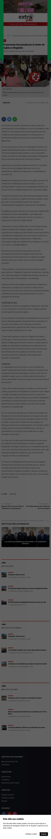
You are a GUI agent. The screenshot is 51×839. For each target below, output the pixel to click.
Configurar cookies (31, 834)
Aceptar (43, 834)
